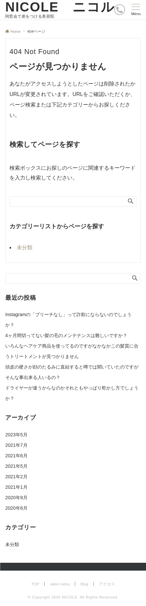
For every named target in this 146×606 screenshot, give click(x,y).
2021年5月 (16, 466)
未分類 (24, 247)
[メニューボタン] (136, 10)
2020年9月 (16, 497)
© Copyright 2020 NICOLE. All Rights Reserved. (73, 597)
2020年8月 (16, 508)
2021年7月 (16, 445)
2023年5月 (16, 434)
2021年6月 (16, 455)
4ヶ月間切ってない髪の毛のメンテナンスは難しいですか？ (66, 335)
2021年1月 (16, 487)
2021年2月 (16, 476)
